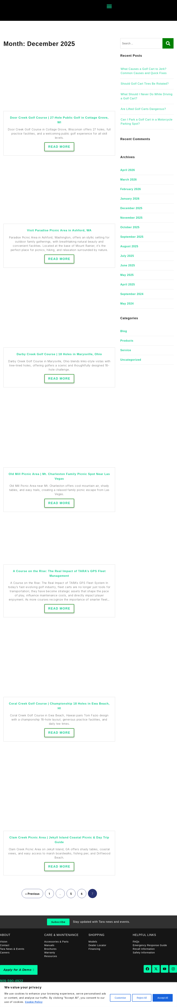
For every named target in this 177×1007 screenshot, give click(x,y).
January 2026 (129, 198)
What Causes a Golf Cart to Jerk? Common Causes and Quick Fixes (144, 71)
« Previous (32, 893)
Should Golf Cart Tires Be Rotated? (145, 83)
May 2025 (127, 274)
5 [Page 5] (71, 893)
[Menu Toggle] (109, 6)
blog (123, 331)
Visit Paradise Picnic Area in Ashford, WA (59, 230)
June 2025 (127, 265)
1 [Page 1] (49, 893)
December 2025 (131, 208)
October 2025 (129, 227)
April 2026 (127, 170)
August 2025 (129, 246)
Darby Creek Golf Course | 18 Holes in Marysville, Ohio (59, 354)
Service (125, 350)
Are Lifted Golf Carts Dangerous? (143, 109)
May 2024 (127, 303)
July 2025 (127, 255)
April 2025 (127, 284)
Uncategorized (130, 359)
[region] (88, 994)
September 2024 (131, 294)
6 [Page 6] (82, 893)
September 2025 (131, 236)
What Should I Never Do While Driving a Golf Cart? (147, 96)
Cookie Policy (39, 1002)
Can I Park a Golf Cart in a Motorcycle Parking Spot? (147, 121)
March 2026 (128, 179)
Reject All (141, 997)
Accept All (162, 997)
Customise (118, 997)
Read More (59, 146)
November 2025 (131, 217)
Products (126, 340)
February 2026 (130, 189)
